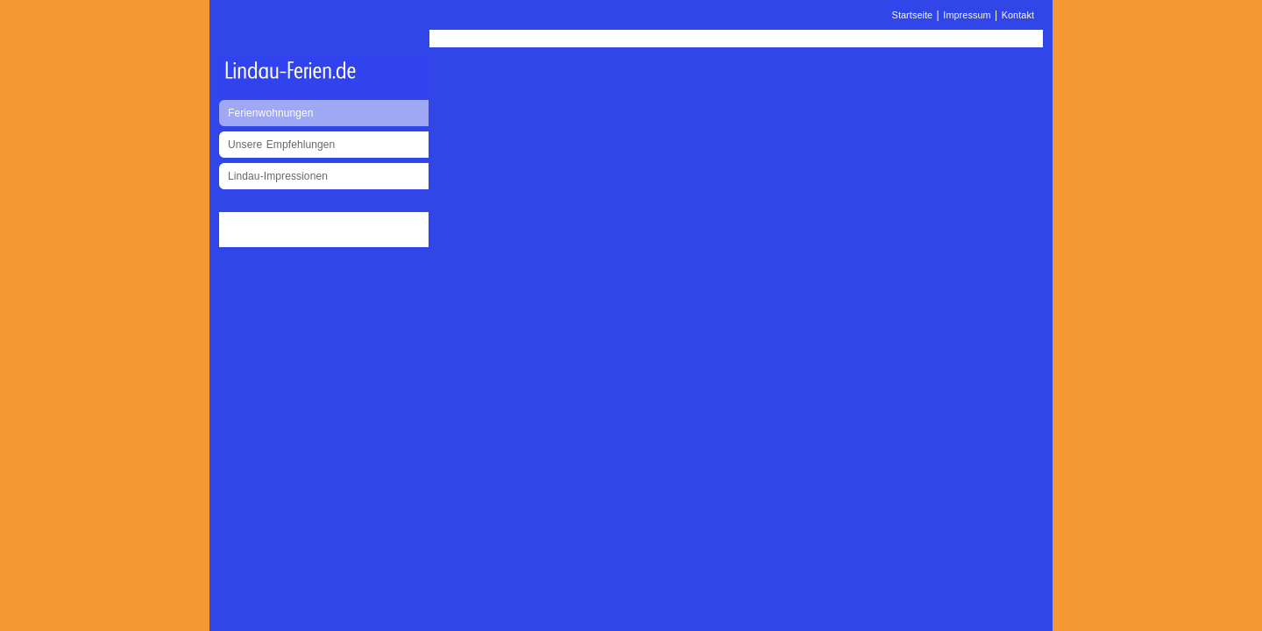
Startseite (912, 15)
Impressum (966, 15)
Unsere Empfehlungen (281, 144)
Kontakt (1018, 15)
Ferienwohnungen (271, 113)
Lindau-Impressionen (278, 176)
